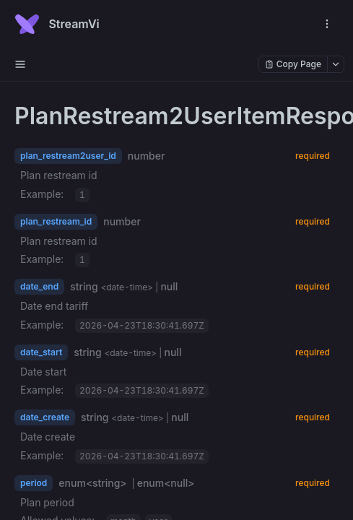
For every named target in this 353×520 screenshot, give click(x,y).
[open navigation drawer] (327, 23)
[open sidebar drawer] (20, 64)
